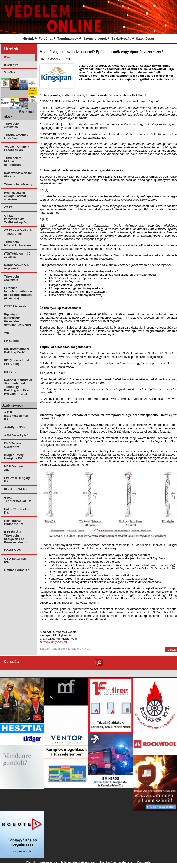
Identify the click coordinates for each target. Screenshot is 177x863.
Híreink (28, 38)
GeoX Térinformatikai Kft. (18, 499)
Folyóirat (46, 38)
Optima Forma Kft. (17, 570)
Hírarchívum (11, 64)
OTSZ (8, 207)
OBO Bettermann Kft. (16, 560)
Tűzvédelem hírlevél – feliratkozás (12, 161)
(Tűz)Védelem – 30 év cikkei (17, 255)
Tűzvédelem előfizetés (12, 125)
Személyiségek (95, 38)
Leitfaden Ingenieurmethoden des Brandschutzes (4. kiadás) (18, 293)
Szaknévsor (145, 38)
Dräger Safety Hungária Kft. (14, 456)
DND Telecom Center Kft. (13, 445)
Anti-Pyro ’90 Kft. (16, 427)
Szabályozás (121, 38)
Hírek (7, 57)
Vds (6, 332)
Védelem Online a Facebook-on (16, 148)
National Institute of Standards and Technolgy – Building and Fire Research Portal (18, 386)
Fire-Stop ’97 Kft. (16, 489)
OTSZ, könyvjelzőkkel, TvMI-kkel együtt (16, 219)
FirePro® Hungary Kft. (17, 479)
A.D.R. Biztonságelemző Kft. (16, 416)
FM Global (11, 340)
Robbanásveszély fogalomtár (16, 266)
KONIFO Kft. (13, 550)
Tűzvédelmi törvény (18, 184)
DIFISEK (10, 372)
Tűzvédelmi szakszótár (12, 278)
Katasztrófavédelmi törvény (18, 174)
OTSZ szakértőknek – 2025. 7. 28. (18, 232)
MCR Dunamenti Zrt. (15, 468)
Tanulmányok (67, 38)
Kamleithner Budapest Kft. (14, 522)
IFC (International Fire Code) (16, 362)
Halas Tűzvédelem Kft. (17, 510)
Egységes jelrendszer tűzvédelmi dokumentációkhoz (17, 319)
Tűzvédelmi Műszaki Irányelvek (17, 243)
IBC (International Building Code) (16, 350)
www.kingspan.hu (55, 642)
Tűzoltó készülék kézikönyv (16, 136)
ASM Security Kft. (16, 435)
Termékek (9, 72)
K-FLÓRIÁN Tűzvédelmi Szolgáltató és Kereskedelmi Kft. (17, 537)
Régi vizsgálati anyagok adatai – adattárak (16, 196)
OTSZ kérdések (15, 306)
